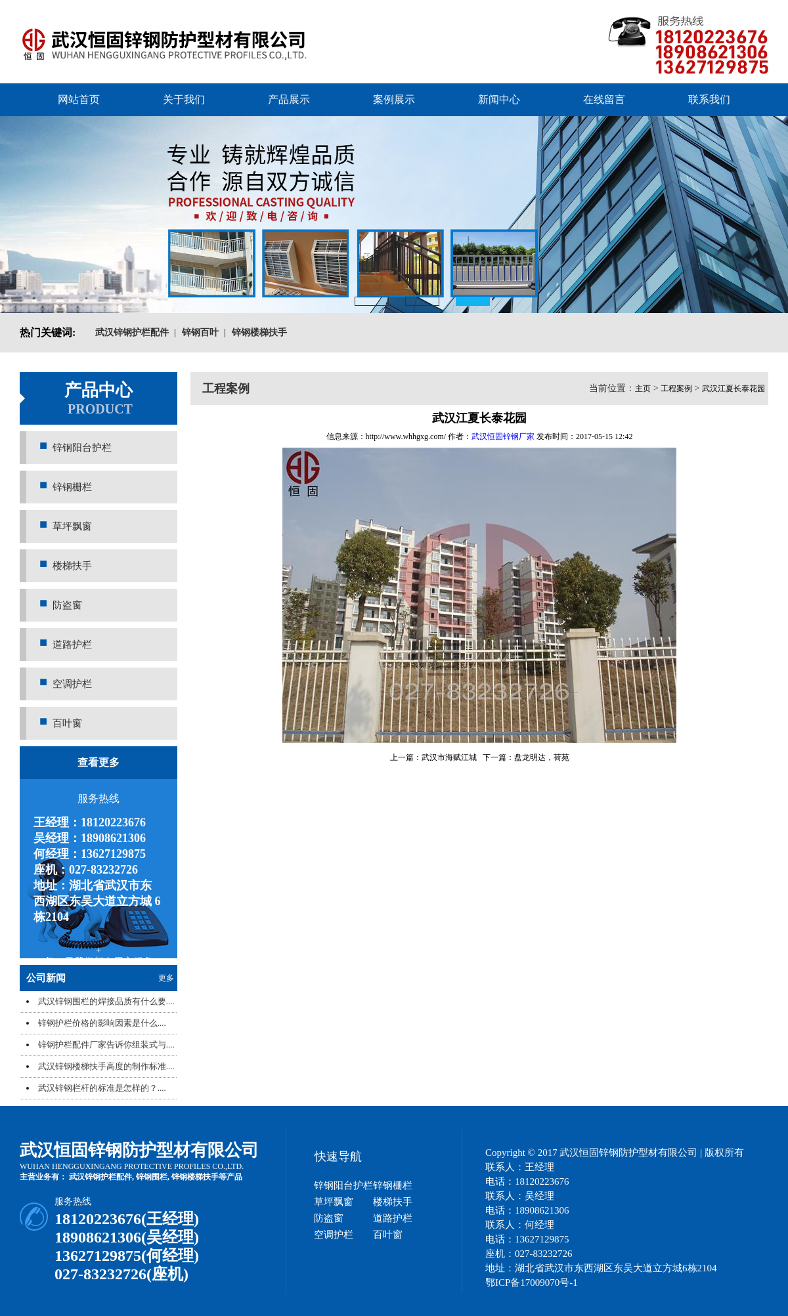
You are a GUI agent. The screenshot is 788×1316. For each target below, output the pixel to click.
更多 (166, 978)
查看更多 (98, 762)
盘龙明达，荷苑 (541, 757)
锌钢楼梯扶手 (195, 1176)
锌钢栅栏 (72, 487)
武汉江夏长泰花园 (733, 388)
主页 (643, 388)
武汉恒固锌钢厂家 (503, 436)
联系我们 (709, 99)
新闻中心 (499, 99)
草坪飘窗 (72, 526)
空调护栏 (72, 684)
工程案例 (676, 388)
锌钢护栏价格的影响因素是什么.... (102, 1023)
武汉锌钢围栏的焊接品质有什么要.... (106, 1001)
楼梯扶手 (72, 566)
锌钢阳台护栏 (82, 447)
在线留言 (604, 99)
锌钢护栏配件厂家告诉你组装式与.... (106, 1045)
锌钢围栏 (151, 1176)
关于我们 (184, 99)
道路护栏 (72, 644)
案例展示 (394, 99)
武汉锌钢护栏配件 (100, 1176)
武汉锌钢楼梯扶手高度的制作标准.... (106, 1066)
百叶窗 (67, 723)
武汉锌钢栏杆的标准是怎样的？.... (102, 1088)
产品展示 (289, 99)
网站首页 (79, 99)
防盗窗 (67, 605)
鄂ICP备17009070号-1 (531, 1282)
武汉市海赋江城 (449, 757)
